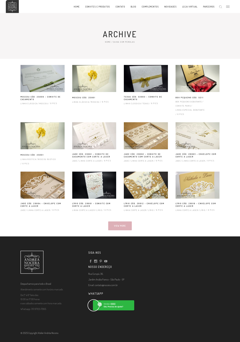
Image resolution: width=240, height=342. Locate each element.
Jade (75, 161)
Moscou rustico (47, 159)
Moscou (43, 103)
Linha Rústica (28, 159)
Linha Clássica (29, 103)
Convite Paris (183, 106)
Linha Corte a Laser (90, 161)
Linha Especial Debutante (190, 110)
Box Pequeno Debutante (189, 102)
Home (108, 42)
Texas (146, 103)
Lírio (99, 210)
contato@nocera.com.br (106, 285)
